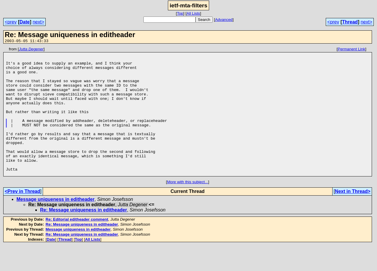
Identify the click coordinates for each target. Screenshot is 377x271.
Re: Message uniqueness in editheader (83, 235)
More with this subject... (187, 207)
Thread (350, 21)
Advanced (223, 19)
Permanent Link (351, 50)
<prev (10, 21)
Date (24, 21)
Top (180, 13)
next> (38, 21)
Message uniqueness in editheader (55, 224)
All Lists (193, 13)
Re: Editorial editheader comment (77, 245)
